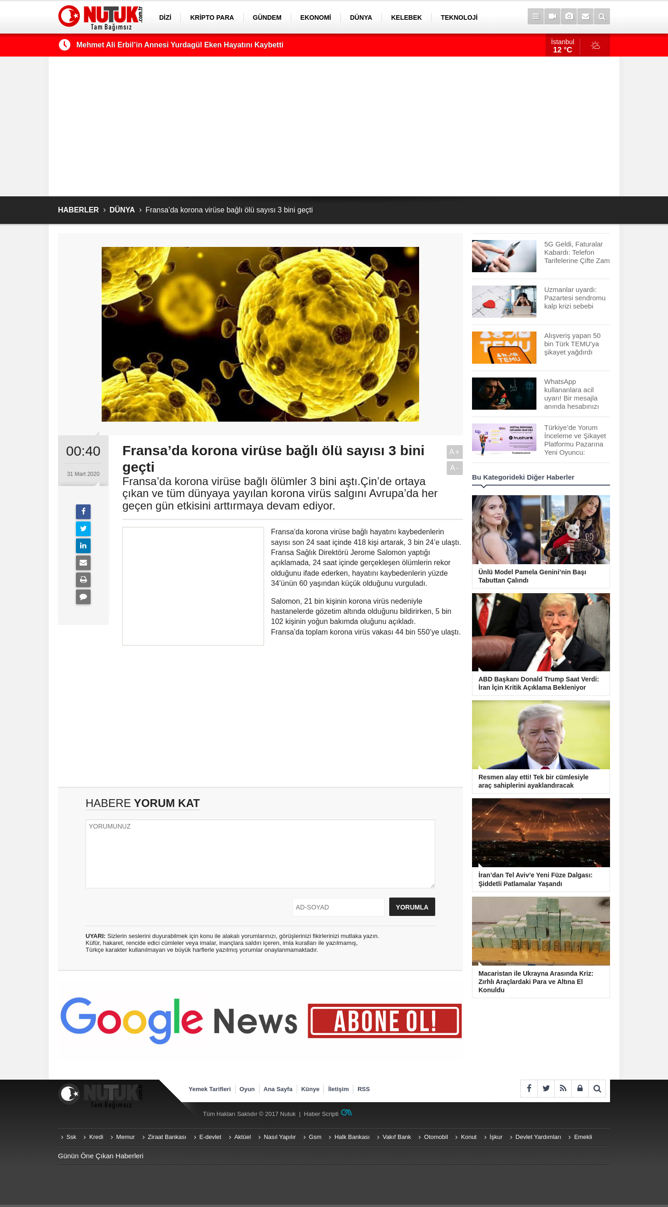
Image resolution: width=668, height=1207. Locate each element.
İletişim (338, 1089)
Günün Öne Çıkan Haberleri (101, 1156)
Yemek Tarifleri (210, 1089)
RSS (363, 1089)
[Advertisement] (334, 126)
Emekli (583, 1136)
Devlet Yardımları (538, 1136)
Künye (310, 1089)
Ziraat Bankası (167, 1136)
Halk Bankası (352, 1136)
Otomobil (436, 1136)
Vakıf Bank (397, 1136)
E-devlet (210, 1136)
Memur (125, 1136)
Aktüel (242, 1136)
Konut (469, 1136)
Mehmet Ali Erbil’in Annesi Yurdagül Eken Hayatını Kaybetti (179, 45)
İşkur (495, 1136)
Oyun (247, 1089)
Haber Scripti (321, 1113)
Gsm (315, 1136)
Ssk (71, 1136)
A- (455, 468)
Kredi (96, 1136)
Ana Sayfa (278, 1089)
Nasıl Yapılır (280, 1136)
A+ (454, 452)
